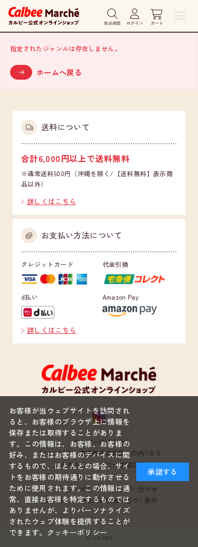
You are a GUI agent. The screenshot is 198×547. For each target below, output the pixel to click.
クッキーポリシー (77, 532)
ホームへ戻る (59, 72)
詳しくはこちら (52, 201)
